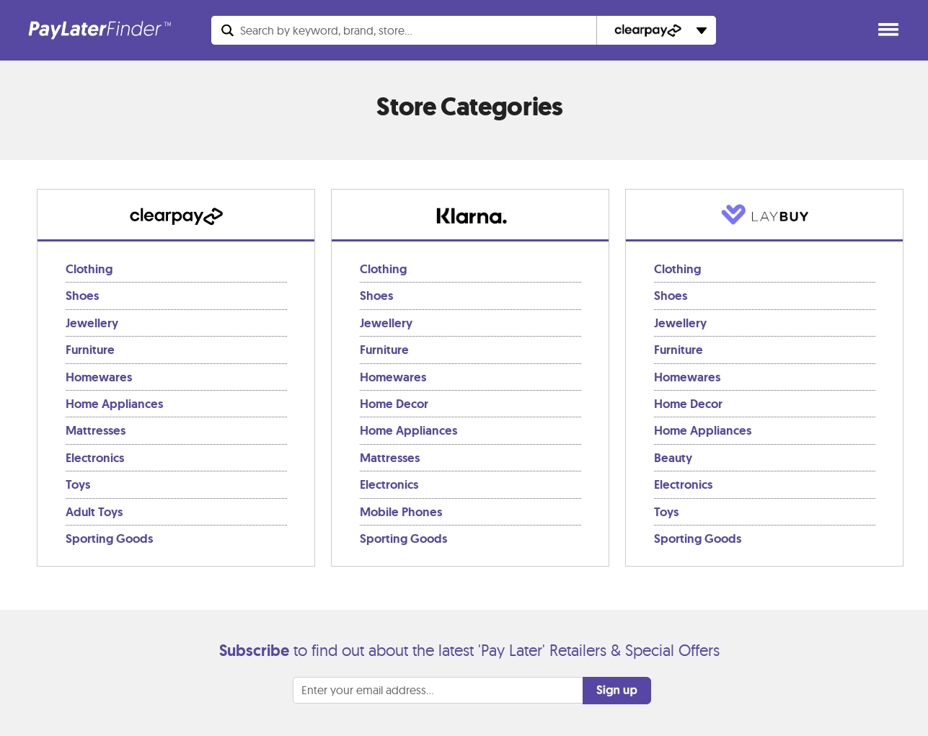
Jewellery (92, 323)
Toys (78, 484)
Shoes (82, 295)
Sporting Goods (109, 538)
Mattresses (95, 430)
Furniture (90, 350)
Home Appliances (114, 404)
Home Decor (394, 404)
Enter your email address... (367, 690)
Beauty (673, 458)
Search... (326, 30)
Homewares (99, 377)
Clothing (89, 269)
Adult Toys (94, 512)
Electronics (95, 458)
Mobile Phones (401, 512)
